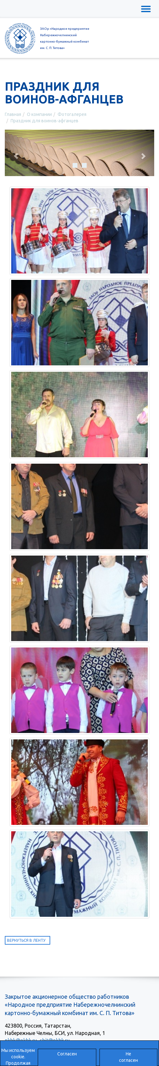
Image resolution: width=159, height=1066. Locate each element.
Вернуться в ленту (26, 940)
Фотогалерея (72, 114)
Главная (13, 114)
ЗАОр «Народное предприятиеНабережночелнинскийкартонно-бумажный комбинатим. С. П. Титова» (64, 38)
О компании (39, 114)
